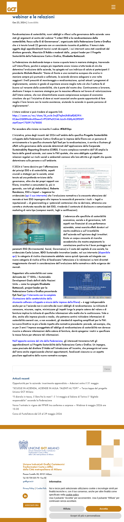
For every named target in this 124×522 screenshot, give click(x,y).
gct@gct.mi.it (28, 481)
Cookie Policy (42, 488)
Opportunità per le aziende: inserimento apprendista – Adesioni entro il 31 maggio (55, 383)
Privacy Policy (28, 488)
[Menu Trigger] (113, 6)
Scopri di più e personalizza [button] (85, 515)
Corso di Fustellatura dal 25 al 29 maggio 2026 (37, 413)
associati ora (32, 505)
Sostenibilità (33, 22)
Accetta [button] (104, 508)
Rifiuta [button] (66, 508)
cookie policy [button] (72, 494)
